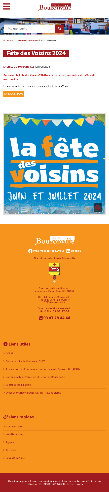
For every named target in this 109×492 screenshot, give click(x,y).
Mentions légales (18, 481)
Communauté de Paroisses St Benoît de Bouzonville (35, 377)
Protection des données (43, 481)
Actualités (12, 450)
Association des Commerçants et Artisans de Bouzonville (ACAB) (43, 369)
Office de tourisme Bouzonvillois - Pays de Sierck (33, 392)
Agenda (10, 442)
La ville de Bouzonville (18, 66)
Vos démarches (14, 434)
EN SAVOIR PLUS (13, 93)
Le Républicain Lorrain (18, 384)
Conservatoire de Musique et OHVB (25, 361)
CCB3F (9, 353)
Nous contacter (15, 426)
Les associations (15, 457)
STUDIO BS (45, 484)
